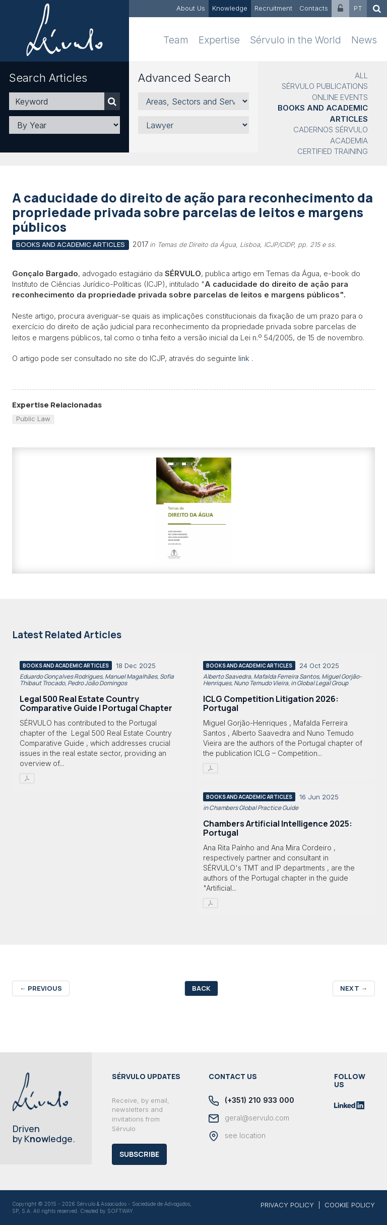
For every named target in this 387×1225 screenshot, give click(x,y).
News (364, 40)
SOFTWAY (120, 1211)
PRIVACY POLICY (287, 1205)
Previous (41, 988)
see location (237, 1136)
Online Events (340, 97)
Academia (349, 140)
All (361, 75)
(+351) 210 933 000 (251, 1101)
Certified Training (332, 151)
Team (175, 40)
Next (353, 988)
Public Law (33, 419)
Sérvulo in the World (295, 40)
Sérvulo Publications (325, 86)
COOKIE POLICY (350, 1205)
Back (201, 988)
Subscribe (139, 1154)
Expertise (219, 40)
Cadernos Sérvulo (330, 129)
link (243, 358)
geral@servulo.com (249, 1118)
